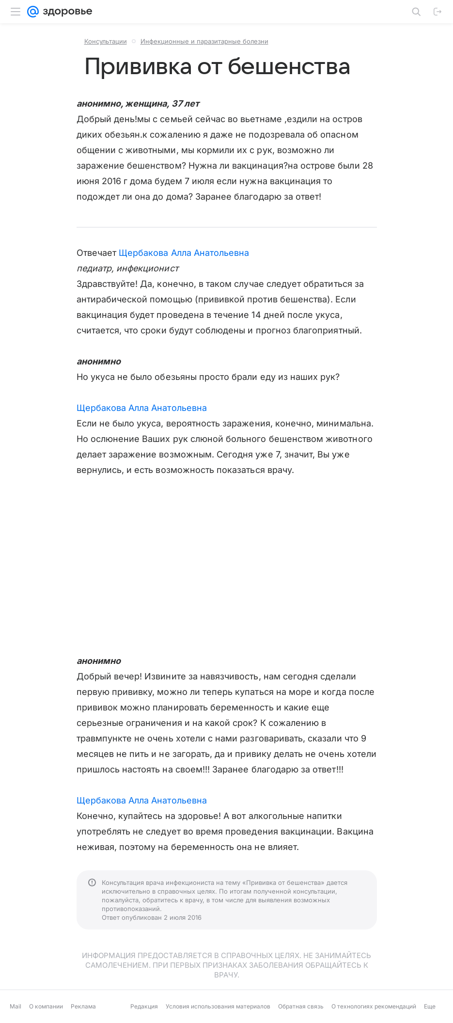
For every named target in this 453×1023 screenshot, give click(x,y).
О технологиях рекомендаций (373, 1006)
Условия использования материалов (218, 1006)
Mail (15, 1006)
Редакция (144, 1006)
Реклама (83, 1006)
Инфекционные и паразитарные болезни (204, 41)
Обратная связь (301, 1006)
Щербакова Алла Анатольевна (184, 253)
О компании (46, 1006)
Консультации (105, 41)
